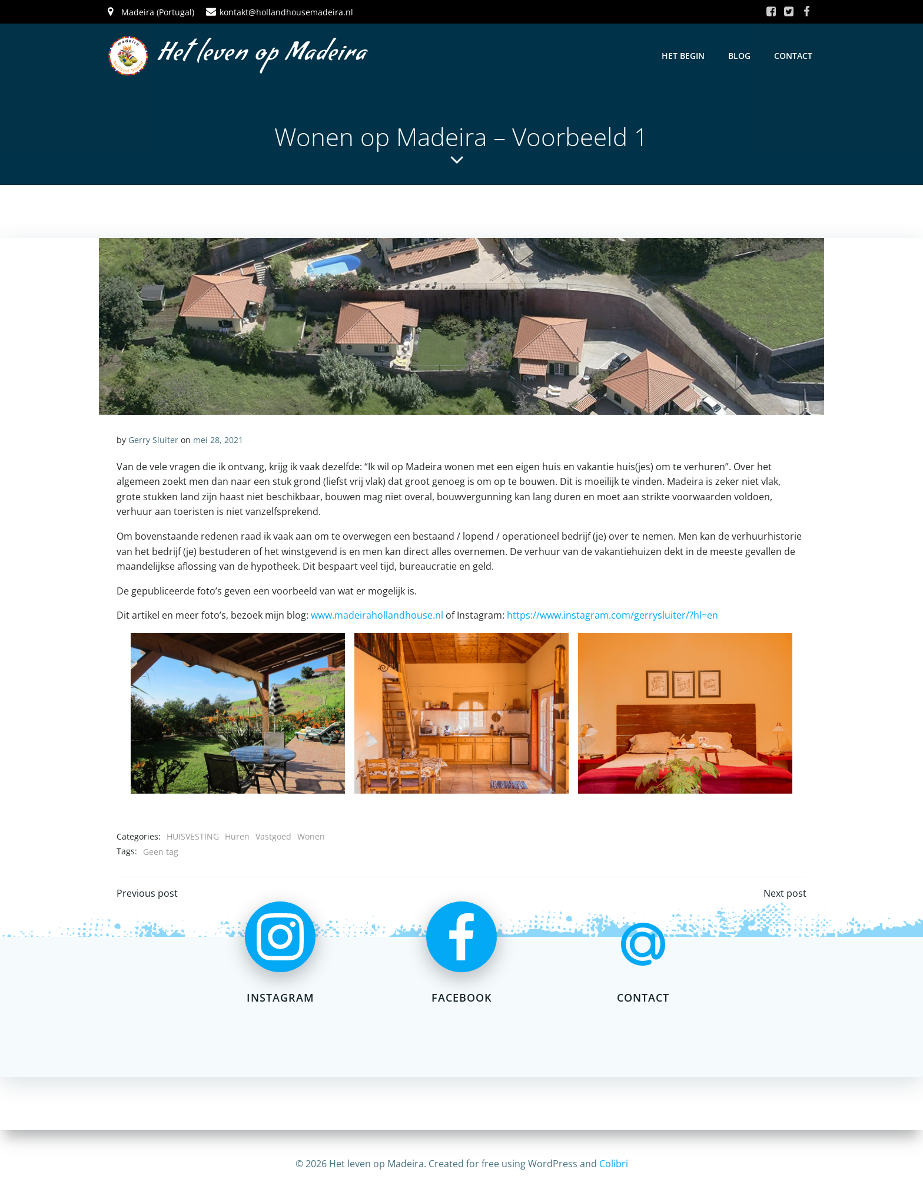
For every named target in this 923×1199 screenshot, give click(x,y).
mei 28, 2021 (218, 439)
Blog (739, 55)
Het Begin (683, 55)
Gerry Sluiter (153, 439)
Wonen (311, 836)
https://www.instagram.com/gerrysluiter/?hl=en (612, 615)
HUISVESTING (193, 836)
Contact (793, 55)
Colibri (613, 1163)
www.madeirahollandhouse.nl (377, 615)
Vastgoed (273, 836)
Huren (237, 836)
